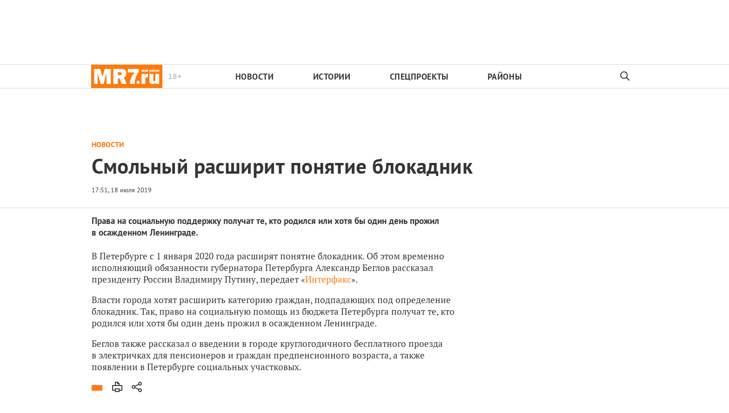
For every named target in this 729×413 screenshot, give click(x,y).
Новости (254, 76)
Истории (332, 76)
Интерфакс (328, 279)
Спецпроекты (419, 76)
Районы (505, 76)
